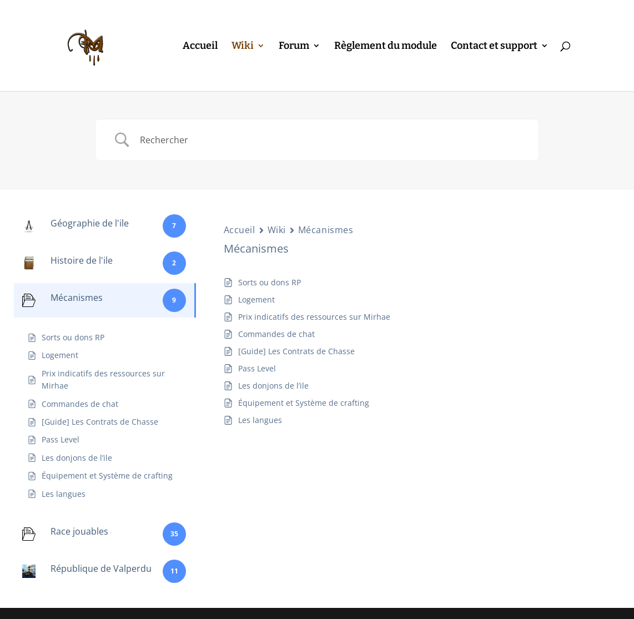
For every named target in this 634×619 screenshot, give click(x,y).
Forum (294, 47)
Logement (256, 299)
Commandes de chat (276, 334)
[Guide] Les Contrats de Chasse (296, 351)
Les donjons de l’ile (273, 385)
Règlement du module (385, 47)
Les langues (260, 420)
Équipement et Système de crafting (303, 402)
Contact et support (494, 47)
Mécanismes (326, 230)
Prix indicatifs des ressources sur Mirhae (314, 316)
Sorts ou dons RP (269, 282)
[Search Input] (331, 140)
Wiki (243, 47)
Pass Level (257, 368)
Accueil (200, 47)
